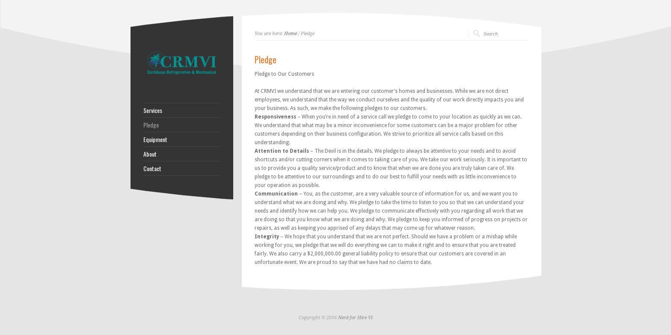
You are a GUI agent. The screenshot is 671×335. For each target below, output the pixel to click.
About (150, 154)
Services (152, 110)
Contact (152, 169)
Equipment (155, 139)
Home (290, 33)
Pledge (151, 125)
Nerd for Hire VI (355, 317)
